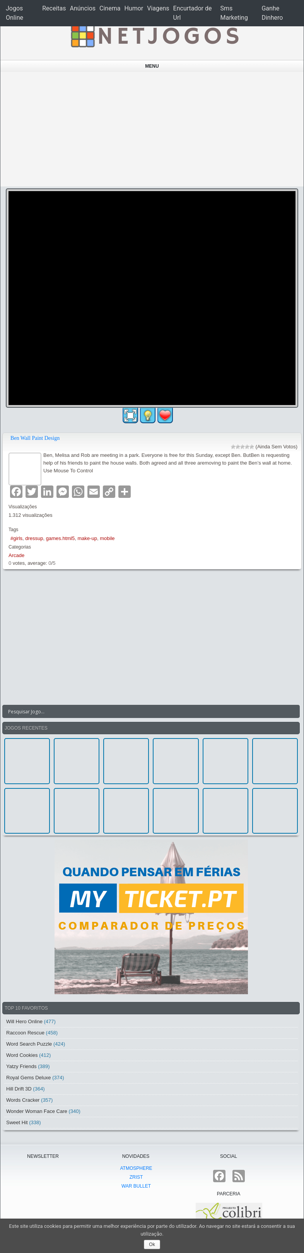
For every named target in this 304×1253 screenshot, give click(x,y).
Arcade (16, 555)
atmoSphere (136, 1168)
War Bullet (136, 1186)
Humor (133, 8)
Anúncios (83, 8)
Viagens (158, 8)
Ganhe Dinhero (272, 13)
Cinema (109, 8)
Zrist (136, 1177)
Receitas (54, 8)
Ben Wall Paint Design (35, 438)
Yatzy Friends (21, 1066)
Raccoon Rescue (25, 1033)
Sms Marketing (234, 13)
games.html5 (60, 538)
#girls (16, 538)
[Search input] (146, 711)
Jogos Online (14, 13)
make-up (87, 538)
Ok (152, 1244)
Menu (152, 66)
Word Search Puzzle (29, 1044)
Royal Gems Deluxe (28, 1077)
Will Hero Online (24, 1021)
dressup (34, 538)
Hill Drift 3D (19, 1089)
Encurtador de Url (192, 13)
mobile (107, 538)
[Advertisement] (152, 129)
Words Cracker (22, 1100)
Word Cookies (22, 1055)
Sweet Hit (17, 1122)
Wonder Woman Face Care (36, 1111)
